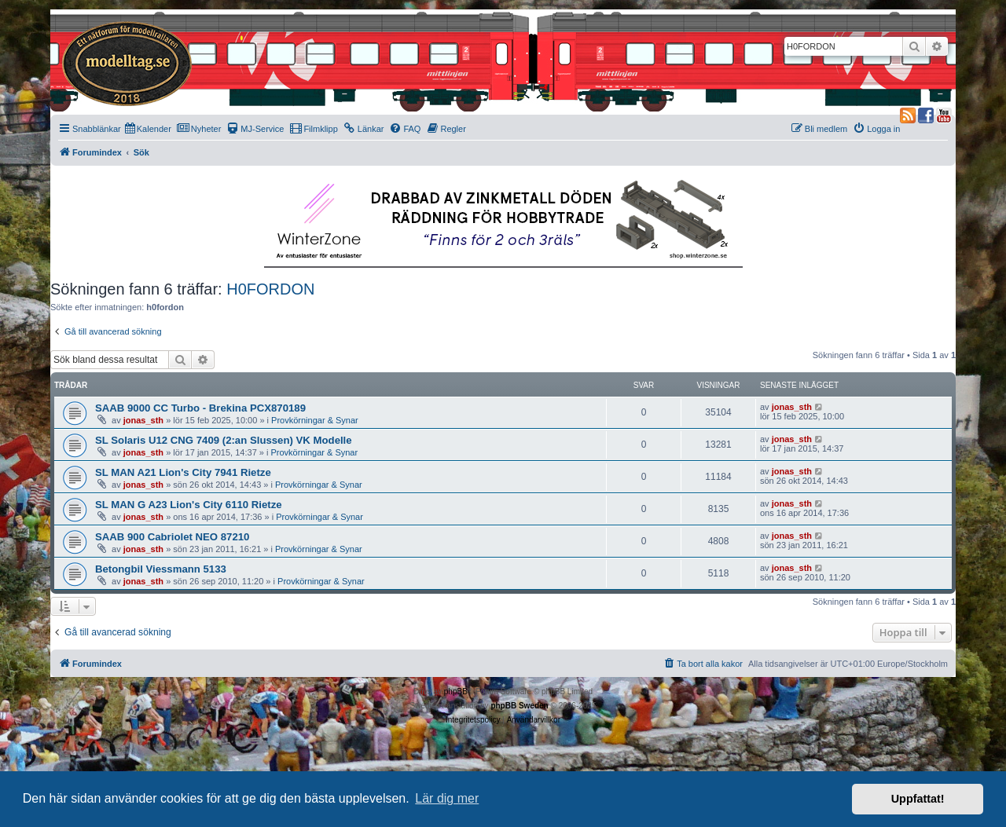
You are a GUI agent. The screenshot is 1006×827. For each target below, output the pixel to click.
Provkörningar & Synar (314, 420)
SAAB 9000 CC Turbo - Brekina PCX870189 (200, 408)
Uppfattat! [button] (918, 798)
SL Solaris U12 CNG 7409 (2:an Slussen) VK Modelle (223, 440)
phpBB (456, 691)
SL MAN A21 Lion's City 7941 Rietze (183, 472)
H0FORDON (270, 289)
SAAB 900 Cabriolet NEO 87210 (172, 537)
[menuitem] (148, 128)
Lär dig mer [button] (447, 798)
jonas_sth (143, 420)
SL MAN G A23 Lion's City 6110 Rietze (188, 504)
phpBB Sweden (519, 705)
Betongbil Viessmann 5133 (160, 569)
